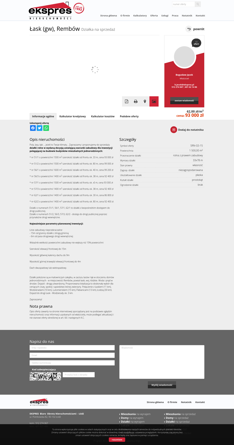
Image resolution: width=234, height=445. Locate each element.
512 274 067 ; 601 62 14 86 (184, 87)
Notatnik (187, 15)
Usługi (164, 15)
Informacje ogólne (43, 116)
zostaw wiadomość (184, 100)
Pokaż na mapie (144, 101)
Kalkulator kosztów (103, 116)
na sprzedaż (181, 414)
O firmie (125, 15)
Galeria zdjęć (154, 101)
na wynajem (136, 414)
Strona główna (108, 15)
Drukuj (135, 101)
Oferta (154, 15)
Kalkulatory (140, 15)
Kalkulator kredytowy (72, 116)
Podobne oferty (129, 116)
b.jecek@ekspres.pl (184, 84)
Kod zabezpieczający (44, 369)
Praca (175, 15)
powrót (198, 29)
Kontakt (200, 15)
